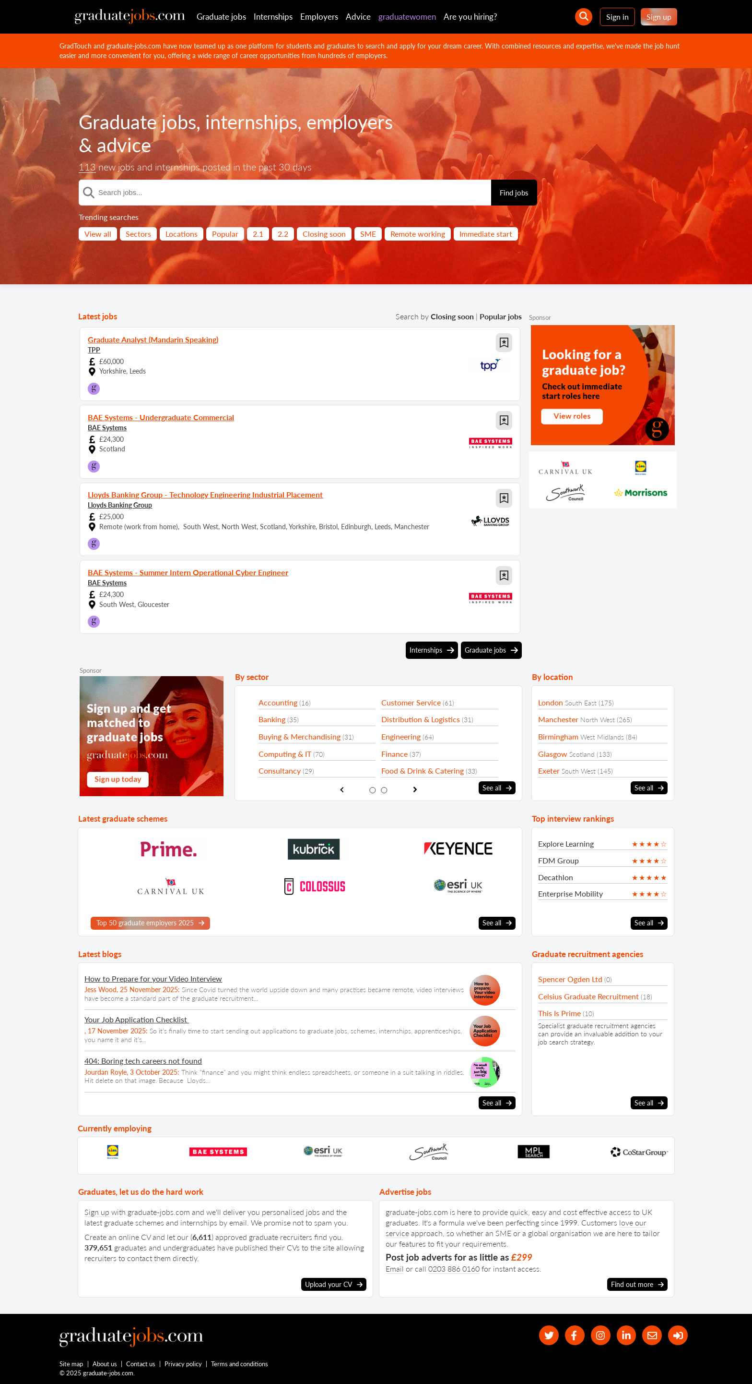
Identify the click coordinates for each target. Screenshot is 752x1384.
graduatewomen (407, 17)
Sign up (658, 16)
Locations (181, 233)
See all (497, 788)
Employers (319, 17)
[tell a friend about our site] (652, 1335)
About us (105, 1364)
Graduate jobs (221, 17)
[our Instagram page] (601, 1335)
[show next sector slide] (415, 789)
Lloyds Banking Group (120, 505)
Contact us (140, 1364)
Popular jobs (501, 316)
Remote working (417, 233)
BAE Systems (107, 428)
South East (581, 703)
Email (395, 1268)
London (550, 702)
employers (349, 122)
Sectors (138, 233)
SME (368, 233)
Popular (225, 233)
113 (87, 166)
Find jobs (514, 192)
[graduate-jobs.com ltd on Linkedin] (626, 1335)
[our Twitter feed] (549, 1335)
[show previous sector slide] (342, 789)
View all (97, 233)
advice (124, 145)
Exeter (549, 770)
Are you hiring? (470, 17)
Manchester (558, 719)
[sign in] (678, 1335)
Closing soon (324, 233)
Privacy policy (183, 1364)
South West (579, 771)
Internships (273, 17)
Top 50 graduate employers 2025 (150, 923)
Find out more (637, 1284)
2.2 (283, 233)
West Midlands (602, 737)
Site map (71, 1364)
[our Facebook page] (575, 1335)
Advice (358, 17)
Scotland (582, 754)
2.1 (258, 233)
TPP (94, 350)
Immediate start (485, 233)
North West (597, 720)
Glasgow (552, 753)
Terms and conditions (239, 1364)
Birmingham (558, 736)
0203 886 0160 (454, 1268)
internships (251, 122)
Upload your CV (334, 1284)
